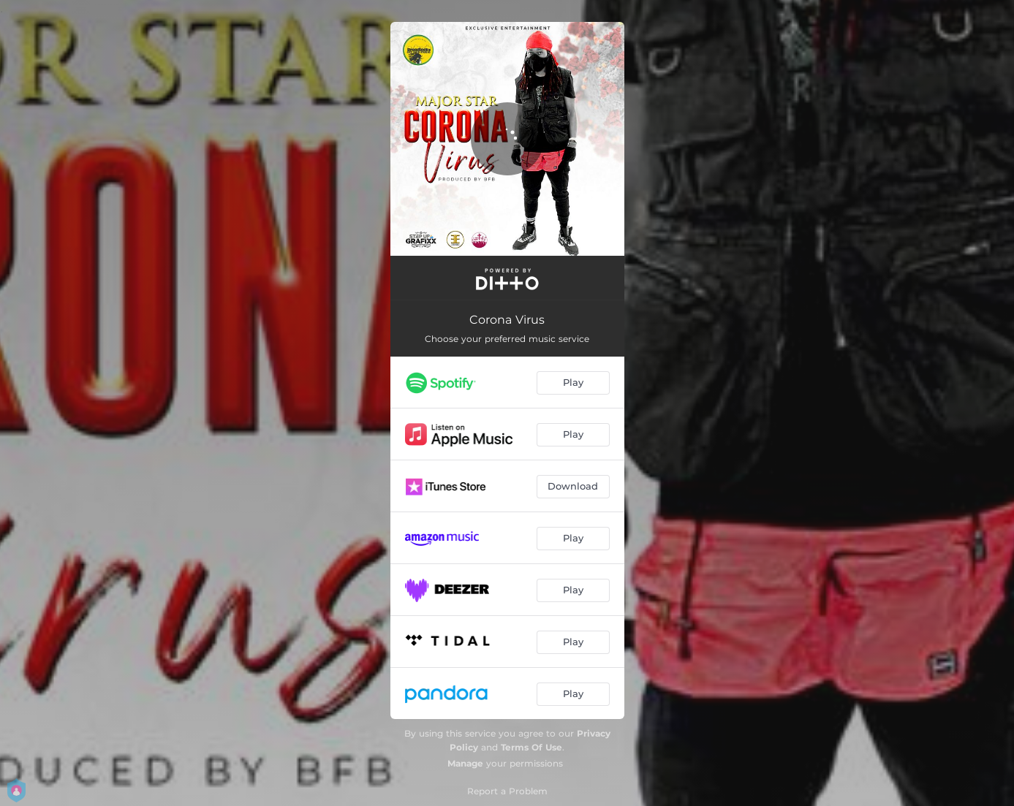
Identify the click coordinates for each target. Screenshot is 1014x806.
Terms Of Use (531, 747)
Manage (465, 763)
